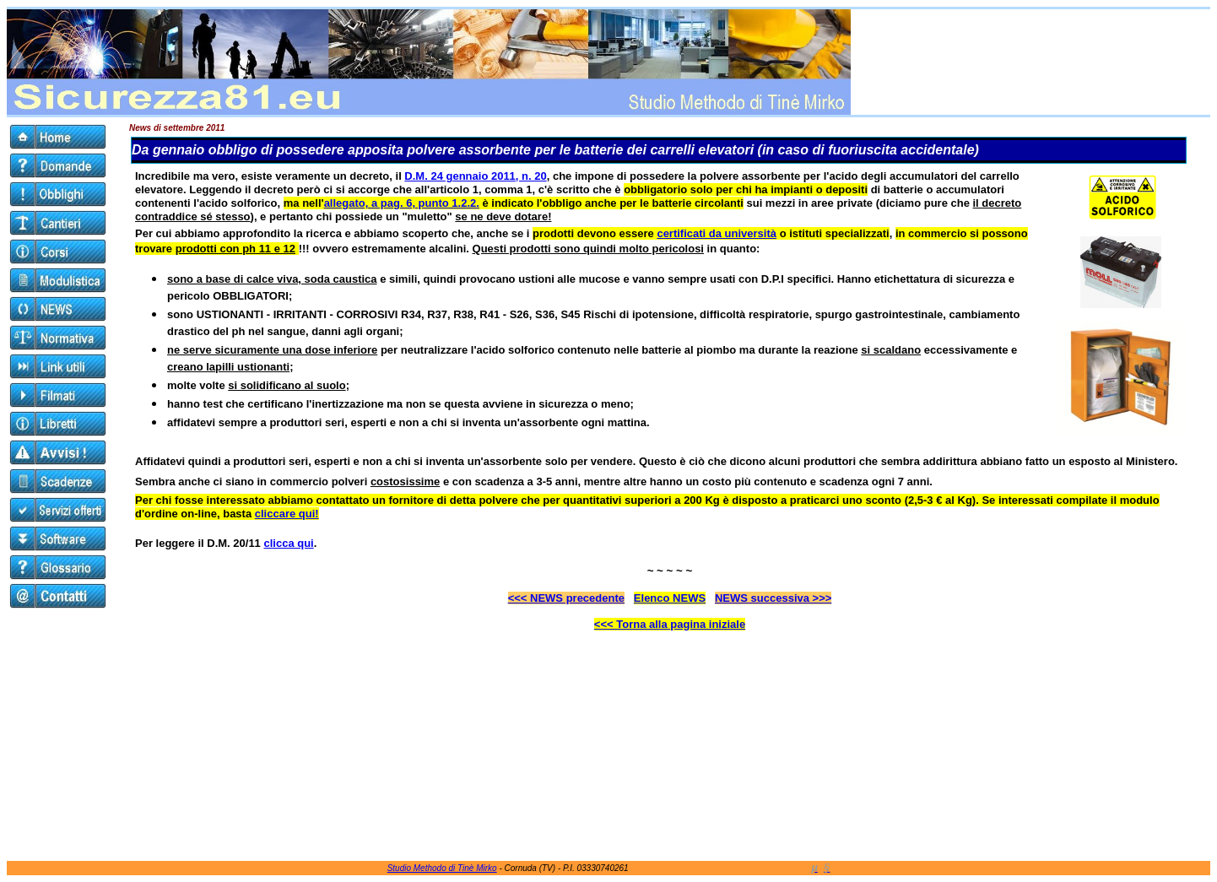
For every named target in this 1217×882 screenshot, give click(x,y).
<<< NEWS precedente (566, 598)
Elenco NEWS (670, 598)
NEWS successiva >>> (773, 598)
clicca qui (288, 543)
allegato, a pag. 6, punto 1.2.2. (401, 203)
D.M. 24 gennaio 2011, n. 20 (475, 176)
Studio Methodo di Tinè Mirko (442, 868)
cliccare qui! (287, 513)
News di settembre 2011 (176, 128)
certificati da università (716, 233)
